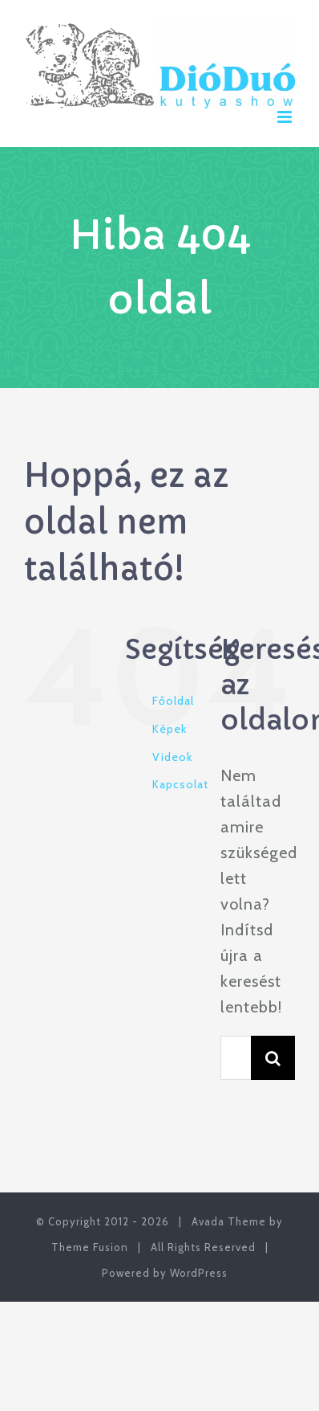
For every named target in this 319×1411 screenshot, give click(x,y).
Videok (172, 757)
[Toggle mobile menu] (286, 116)
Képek (169, 729)
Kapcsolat (180, 784)
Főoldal (173, 700)
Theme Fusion (89, 1247)
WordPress (199, 1272)
